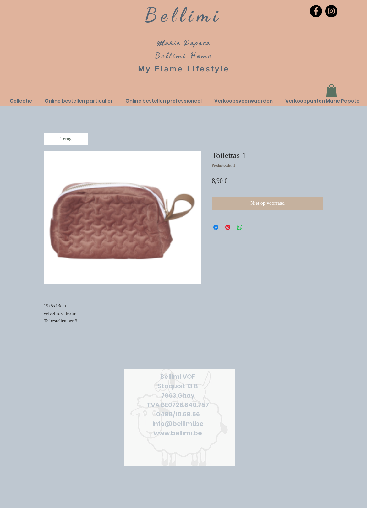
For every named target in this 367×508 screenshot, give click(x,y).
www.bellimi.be (178, 433)
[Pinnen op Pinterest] (228, 227)
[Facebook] (316, 11)
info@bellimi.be (178, 423)
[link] (331, 90)
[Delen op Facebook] (216, 227)
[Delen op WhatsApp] (240, 227)
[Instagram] (331, 11)
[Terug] (66, 139)
